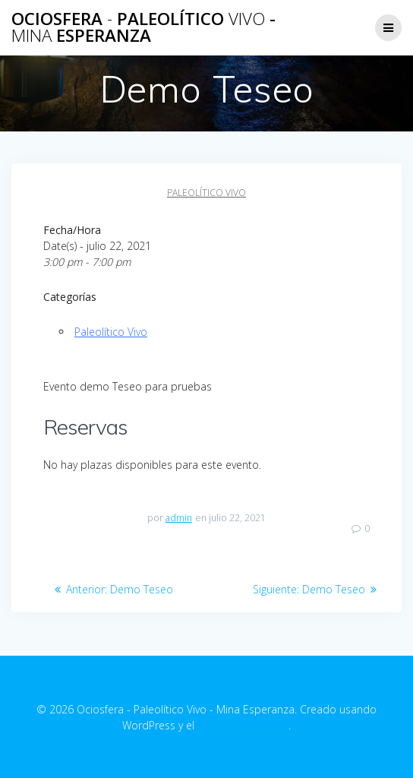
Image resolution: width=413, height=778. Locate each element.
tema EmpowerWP (242, 725)
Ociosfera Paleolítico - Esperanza (143, 28)
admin (179, 517)
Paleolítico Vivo (206, 192)
